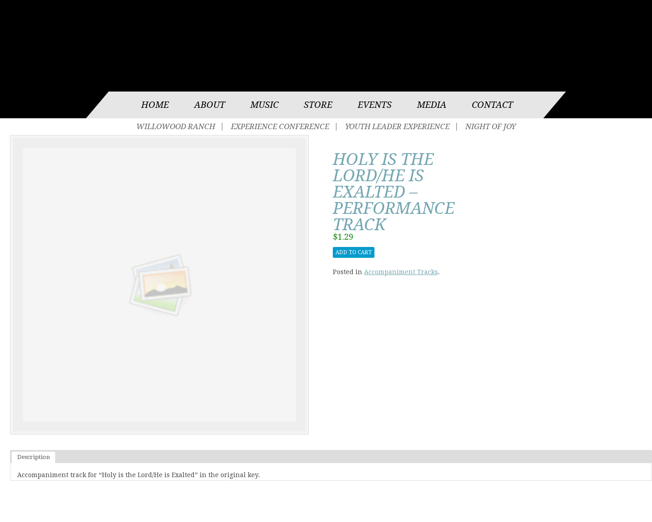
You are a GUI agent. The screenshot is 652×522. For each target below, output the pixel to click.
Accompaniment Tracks (401, 272)
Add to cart (354, 252)
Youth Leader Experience (397, 126)
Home (155, 105)
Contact (492, 105)
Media (431, 105)
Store (318, 105)
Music (264, 105)
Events (375, 105)
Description (33, 457)
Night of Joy (490, 126)
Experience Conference (280, 126)
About (209, 105)
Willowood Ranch (175, 126)
